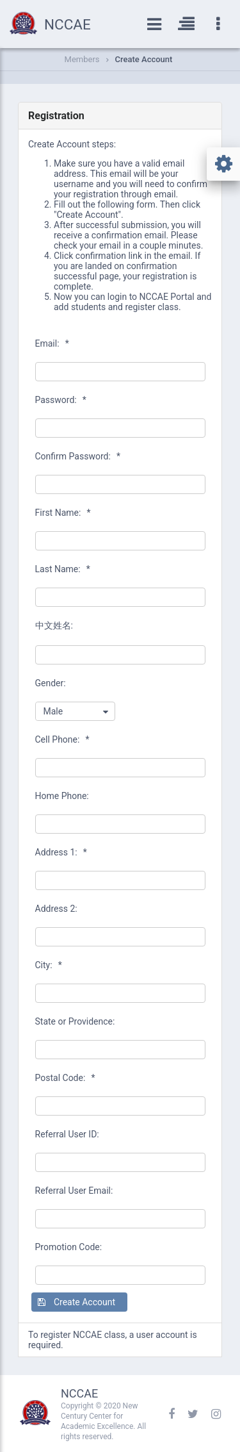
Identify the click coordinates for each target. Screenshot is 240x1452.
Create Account (144, 59)
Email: (52, 343)
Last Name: (62, 569)
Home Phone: (62, 796)
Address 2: (56, 908)
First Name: (63, 512)
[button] (79, 1302)
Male (53, 711)
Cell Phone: (62, 739)
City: (48, 965)
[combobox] (75, 711)
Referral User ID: (67, 1134)
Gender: (50, 683)
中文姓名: (54, 625)
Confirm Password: (77, 456)
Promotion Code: (68, 1247)
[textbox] (120, 371)
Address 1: (61, 852)
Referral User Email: (74, 1190)
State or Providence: (75, 1021)
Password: (60, 400)
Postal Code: (65, 1078)
